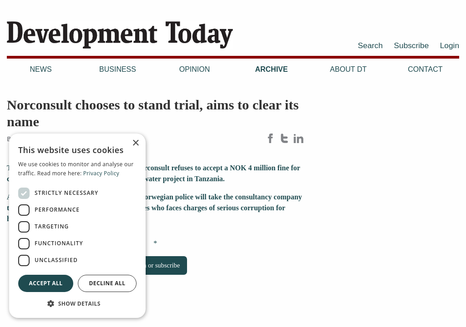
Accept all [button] (46, 283)
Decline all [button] (107, 283)
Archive (271, 69)
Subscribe (411, 45)
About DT (348, 69)
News (41, 69)
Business (117, 69)
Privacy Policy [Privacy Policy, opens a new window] (101, 173)
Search (370, 45)
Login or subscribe (155, 265)
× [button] (135, 143)
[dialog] (77, 226)
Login (449, 45)
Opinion (194, 69)
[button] (77, 303)
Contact (425, 69)
